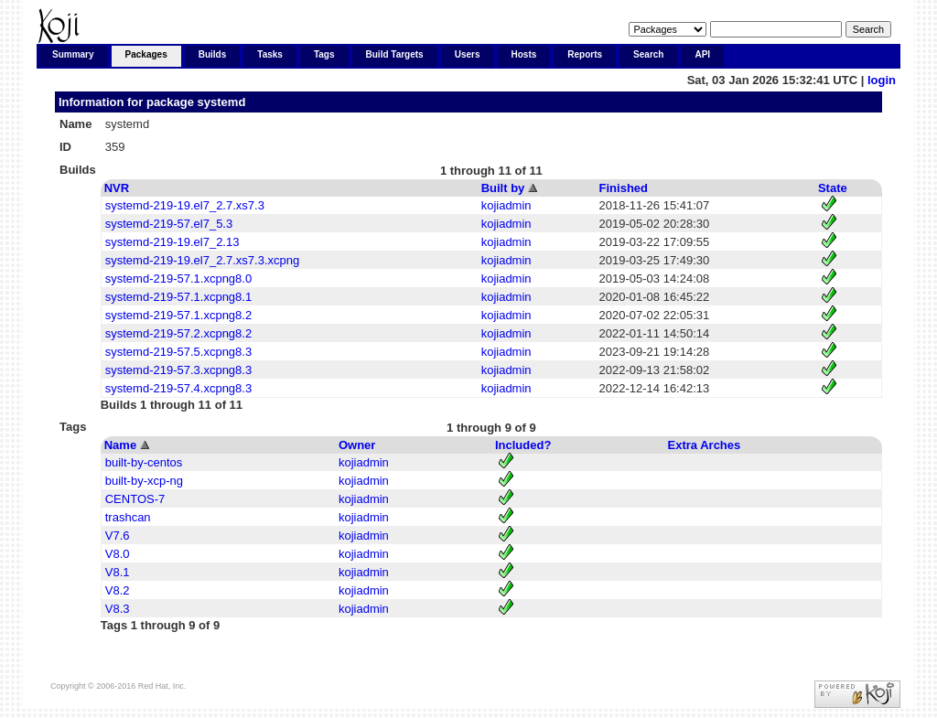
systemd (222, 102)
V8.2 (117, 590)
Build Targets (395, 54)
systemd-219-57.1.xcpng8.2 (178, 315)
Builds (213, 54)
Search (648, 54)
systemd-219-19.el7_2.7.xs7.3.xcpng (202, 260)
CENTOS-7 (135, 499)
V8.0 (117, 554)
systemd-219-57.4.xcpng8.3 (178, 388)
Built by (503, 188)
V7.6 (117, 535)
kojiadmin (506, 205)
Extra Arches (704, 445)
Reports (584, 54)
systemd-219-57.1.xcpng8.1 (178, 297)
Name (120, 445)
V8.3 (117, 609)
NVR (116, 188)
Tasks (270, 54)
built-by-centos (144, 462)
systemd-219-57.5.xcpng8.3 (178, 352)
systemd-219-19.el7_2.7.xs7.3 (184, 205)
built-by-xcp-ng (144, 481)
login (881, 80)
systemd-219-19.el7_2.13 (172, 242)
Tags (324, 54)
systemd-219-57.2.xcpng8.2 (178, 333)
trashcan (128, 517)
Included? (523, 445)
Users (467, 54)
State (832, 188)
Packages (146, 54)
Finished (623, 188)
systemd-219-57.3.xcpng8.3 (178, 370)
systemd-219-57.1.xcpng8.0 (178, 278)
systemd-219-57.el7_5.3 (168, 223)
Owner (357, 445)
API (702, 54)
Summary (73, 54)
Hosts (524, 54)
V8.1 (117, 572)
